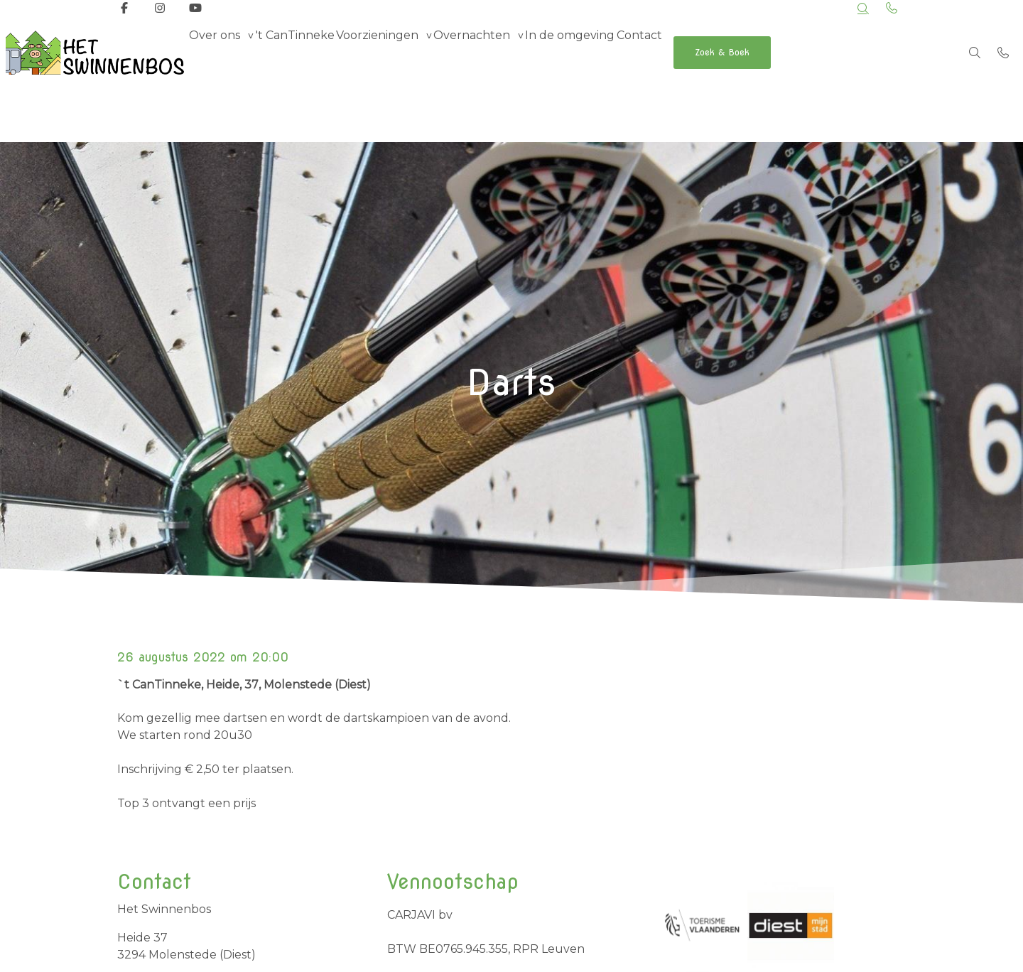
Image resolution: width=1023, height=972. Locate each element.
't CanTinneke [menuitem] (313, 52)
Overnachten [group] (515, 52)
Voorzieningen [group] (408, 52)
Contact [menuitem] (708, 52)
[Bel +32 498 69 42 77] (1003, 52)
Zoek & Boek (806, 52)
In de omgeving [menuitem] (626, 52)
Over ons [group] (221, 52)
